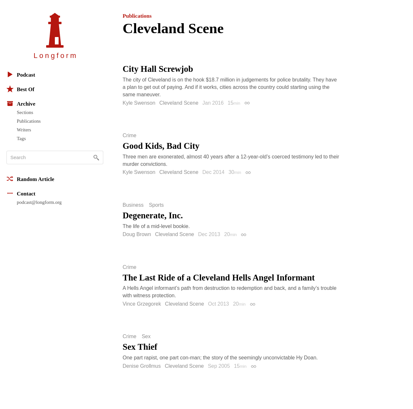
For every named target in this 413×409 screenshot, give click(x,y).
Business (133, 205)
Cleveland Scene (178, 103)
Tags (21, 138)
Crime (129, 135)
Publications (29, 121)
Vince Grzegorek (142, 304)
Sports (156, 205)
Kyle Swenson (139, 103)
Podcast (20, 74)
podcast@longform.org (39, 202)
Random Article (30, 178)
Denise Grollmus (142, 366)
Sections (25, 112)
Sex (146, 336)
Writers (24, 129)
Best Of (20, 88)
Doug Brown (137, 234)
